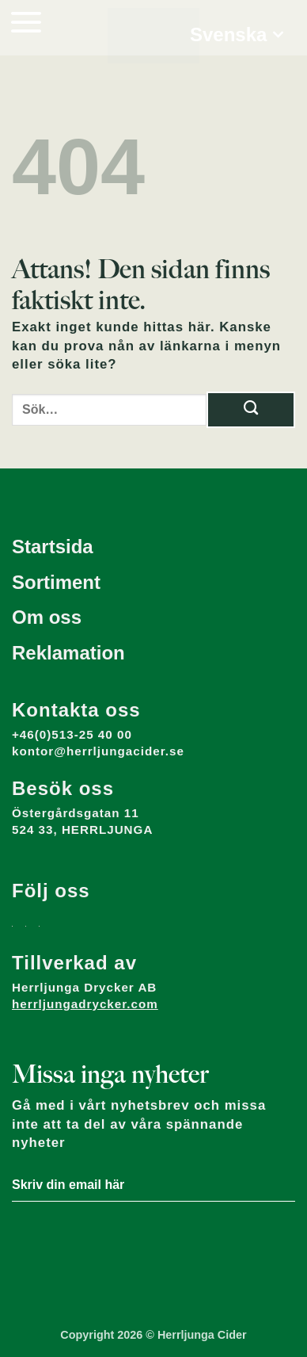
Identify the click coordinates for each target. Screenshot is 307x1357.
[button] (26, 22)
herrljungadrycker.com (85, 1004)
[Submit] (251, 410)
